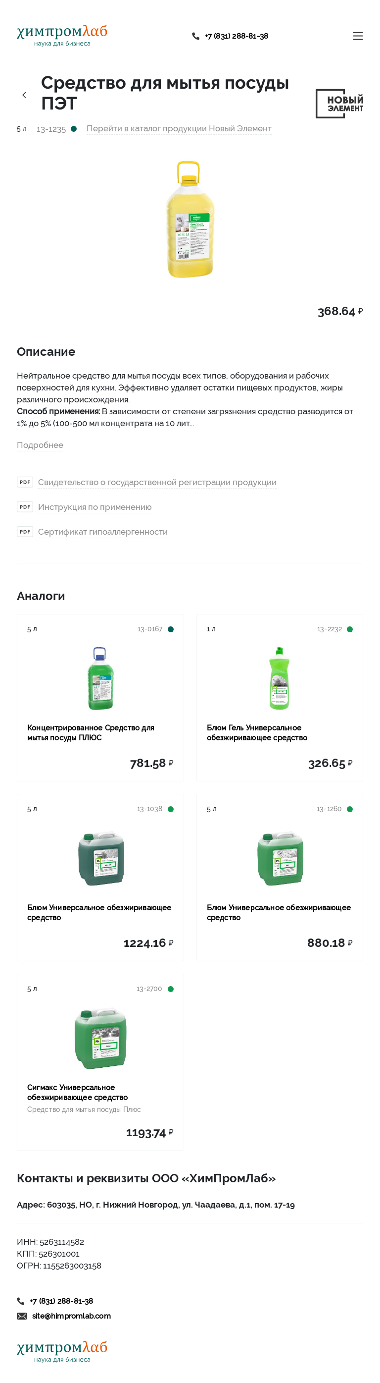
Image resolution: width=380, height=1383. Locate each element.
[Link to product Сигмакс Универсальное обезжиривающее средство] (100, 1038)
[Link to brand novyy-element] (339, 103)
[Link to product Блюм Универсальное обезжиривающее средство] (100, 858)
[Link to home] (62, 36)
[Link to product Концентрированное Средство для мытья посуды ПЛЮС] (100, 678)
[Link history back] (24, 95)
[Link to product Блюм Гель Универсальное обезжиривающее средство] (280, 678)
